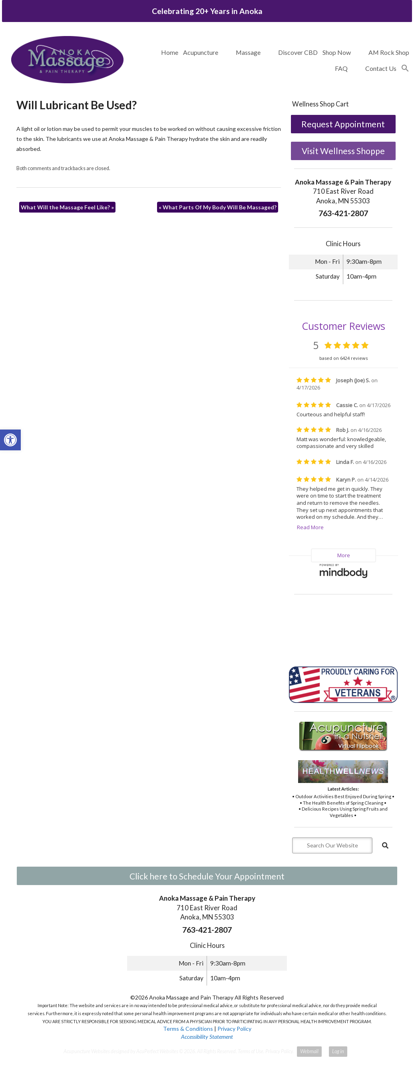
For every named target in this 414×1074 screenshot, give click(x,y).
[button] (405, 68)
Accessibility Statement (207, 1036)
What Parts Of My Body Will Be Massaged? (218, 207)
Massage (248, 52)
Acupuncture (200, 52)
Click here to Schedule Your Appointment (207, 876)
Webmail (309, 1051)
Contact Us (380, 68)
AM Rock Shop (388, 52)
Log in (338, 1051)
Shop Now (336, 52)
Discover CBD (298, 52)
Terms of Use (250, 1051)
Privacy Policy (234, 1028)
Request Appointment (343, 124)
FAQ (341, 68)
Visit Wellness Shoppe (343, 151)
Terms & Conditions (188, 1028)
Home (169, 52)
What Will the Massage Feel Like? (67, 207)
